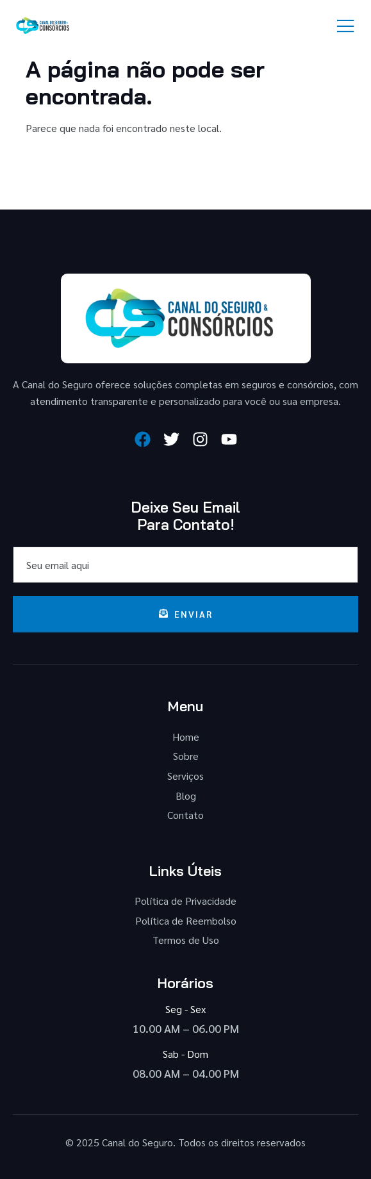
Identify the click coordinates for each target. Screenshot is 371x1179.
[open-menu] (346, 26)
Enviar (186, 614)
